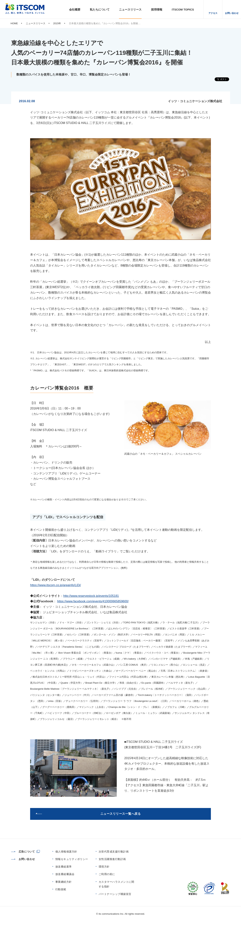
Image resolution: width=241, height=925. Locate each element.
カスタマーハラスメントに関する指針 (116, 884)
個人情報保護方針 (66, 851)
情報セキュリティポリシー (71, 859)
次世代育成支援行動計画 (114, 851)
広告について (23, 851)
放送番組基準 (63, 866)
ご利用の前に (107, 874)
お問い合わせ (232, 13)
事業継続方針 (63, 881)
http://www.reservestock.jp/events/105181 (91, 595)
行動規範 (60, 889)
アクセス (212, 13)
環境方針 (104, 866)
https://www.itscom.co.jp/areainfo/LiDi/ (55, 585)
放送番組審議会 (65, 874)
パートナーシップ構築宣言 (115, 894)
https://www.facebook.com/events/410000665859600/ (93, 601)
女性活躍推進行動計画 (112, 859)
